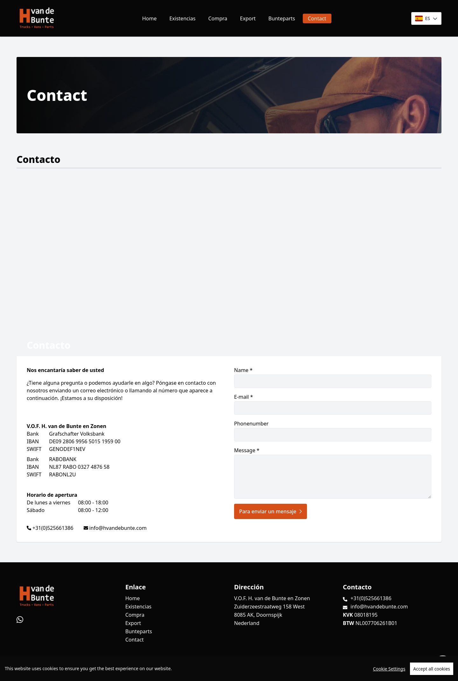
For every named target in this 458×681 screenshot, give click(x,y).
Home (149, 18)
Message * (332, 473)
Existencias (182, 18)
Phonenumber (332, 430)
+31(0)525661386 (52, 527)
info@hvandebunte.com (118, 527)
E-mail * (332, 404)
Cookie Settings (389, 669)
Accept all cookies (431, 669)
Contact (317, 18)
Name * (332, 377)
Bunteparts (281, 18)
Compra (217, 18)
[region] (229, 668)
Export (248, 18)
